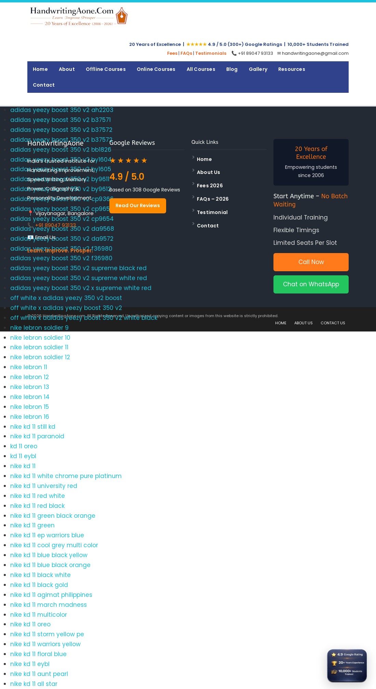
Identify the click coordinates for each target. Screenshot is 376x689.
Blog (232, 69)
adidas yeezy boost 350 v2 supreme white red (78, 278)
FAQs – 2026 (213, 199)
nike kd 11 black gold (39, 585)
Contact (44, 85)
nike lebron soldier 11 (39, 347)
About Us (208, 172)
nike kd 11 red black (37, 506)
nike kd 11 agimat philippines (51, 595)
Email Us (45, 237)
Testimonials (210, 53)
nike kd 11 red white (37, 496)
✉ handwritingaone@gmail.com (313, 53)
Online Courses (156, 69)
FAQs (186, 53)
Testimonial (212, 212)
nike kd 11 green (32, 525)
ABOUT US (303, 323)
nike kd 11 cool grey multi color (54, 545)
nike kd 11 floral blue (38, 654)
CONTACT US (333, 323)
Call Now (311, 262)
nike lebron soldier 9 (39, 328)
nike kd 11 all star (33, 684)
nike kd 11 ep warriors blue (47, 535)
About (67, 69)
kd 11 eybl (23, 456)
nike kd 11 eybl (30, 664)
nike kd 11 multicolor (38, 615)
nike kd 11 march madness (48, 605)
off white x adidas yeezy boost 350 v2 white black (83, 318)
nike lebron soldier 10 (40, 338)
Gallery (258, 69)
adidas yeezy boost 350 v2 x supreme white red (80, 288)
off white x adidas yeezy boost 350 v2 (66, 308)
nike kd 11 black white (40, 575)
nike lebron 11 (28, 367)
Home (40, 69)
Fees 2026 (210, 185)
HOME (280, 323)
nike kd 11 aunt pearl (39, 674)
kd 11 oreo (23, 446)
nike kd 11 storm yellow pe (47, 634)
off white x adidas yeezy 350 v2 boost (66, 298)
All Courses (201, 69)
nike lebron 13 (29, 387)
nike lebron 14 (30, 397)
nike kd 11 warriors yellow (45, 644)
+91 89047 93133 (55, 225)
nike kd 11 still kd (32, 427)
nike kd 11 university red (43, 486)
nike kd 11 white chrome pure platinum (66, 476)
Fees (172, 53)
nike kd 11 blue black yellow (49, 555)
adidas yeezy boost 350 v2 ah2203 (61, 110)
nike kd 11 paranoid (37, 436)
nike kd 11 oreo (30, 624)
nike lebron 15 (29, 407)
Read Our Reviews (138, 205)
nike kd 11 (23, 466)
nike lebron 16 (29, 417)
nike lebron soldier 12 (40, 357)
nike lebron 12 (29, 377)
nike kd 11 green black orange (52, 516)
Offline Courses (106, 69)
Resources (291, 69)
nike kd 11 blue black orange (50, 565)
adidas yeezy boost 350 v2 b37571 (60, 120)
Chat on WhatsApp (311, 284)
